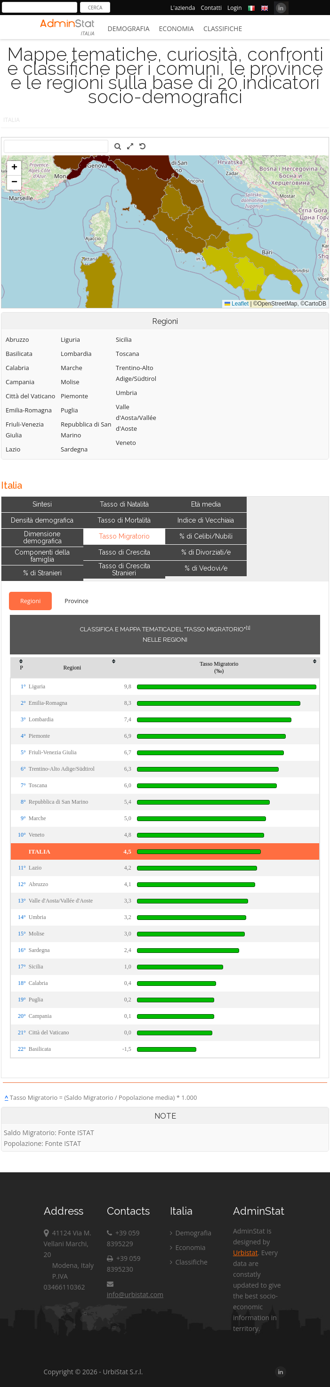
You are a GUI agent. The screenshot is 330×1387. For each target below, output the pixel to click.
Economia (176, 28)
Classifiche (222, 28)
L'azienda (182, 8)
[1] (248, 627)
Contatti (211, 8)
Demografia (129, 28)
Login (234, 8)
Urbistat (245, 1252)
